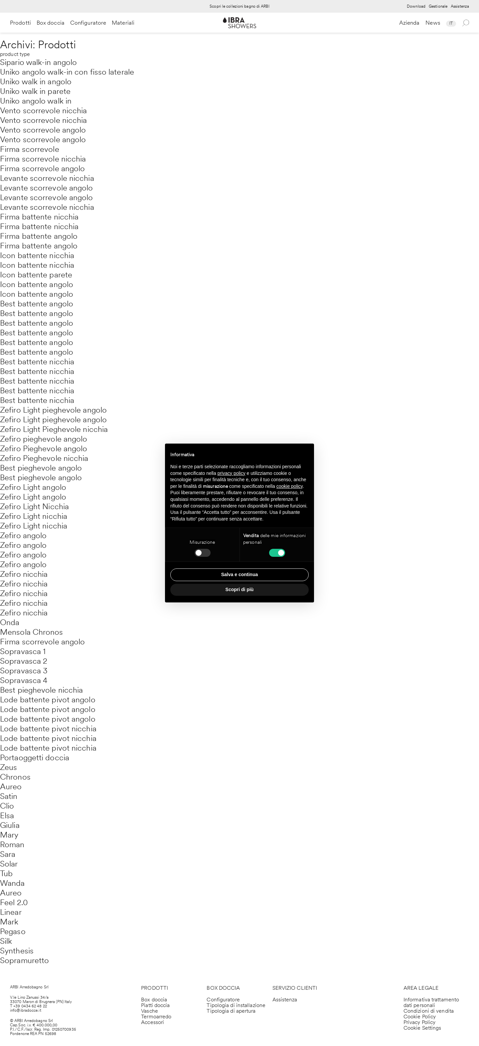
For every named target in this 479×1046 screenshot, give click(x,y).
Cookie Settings (422, 1028)
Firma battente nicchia (39, 216)
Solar (9, 864)
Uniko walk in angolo (36, 81)
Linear (11, 912)
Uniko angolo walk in (36, 101)
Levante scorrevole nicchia (47, 178)
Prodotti (20, 22)
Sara (7, 854)
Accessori (152, 1022)
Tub (6, 873)
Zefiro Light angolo (33, 487)
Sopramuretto (24, 960)
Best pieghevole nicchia (41, 690)
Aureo (11, 786)
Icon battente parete (36, 274)
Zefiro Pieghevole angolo (43, 448)
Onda (9, 622)
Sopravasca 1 (23, 651)
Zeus (8, 767)
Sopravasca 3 (24, 670)
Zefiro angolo (23, 535)
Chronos (15, 777)
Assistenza (460, 6)
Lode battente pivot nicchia (48, 728)
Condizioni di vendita (428, 1011)
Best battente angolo (36, 303)
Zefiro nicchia (24, 574)
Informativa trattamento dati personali (431, 1002)
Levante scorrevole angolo (46, 187)
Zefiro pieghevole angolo (43, 439)
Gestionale (438, 6)
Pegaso (13, 931)
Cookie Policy (419, 1016)
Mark (9, 921)
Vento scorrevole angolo (43, 130)
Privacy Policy (419, 1022)
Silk (6, 941)
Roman (12, 844)
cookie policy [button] (289, 486)
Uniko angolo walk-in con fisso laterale (67, 72)
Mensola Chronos (31, 632)
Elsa (7, 815)
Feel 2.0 (14, 902)
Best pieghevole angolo (41, 468)
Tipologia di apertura (231, 1011)
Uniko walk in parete (35, 91)
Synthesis (17, 950)
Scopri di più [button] (240, 589)
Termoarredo (156, 1016)
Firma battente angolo (39, 236)
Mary (9, 835)
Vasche (149, 1011)
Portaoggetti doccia (34, 757)
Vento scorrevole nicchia (43, 110)
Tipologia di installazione (236, 1005)
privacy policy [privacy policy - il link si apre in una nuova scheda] (231, 473)
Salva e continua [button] (239, 574)
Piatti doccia (155, 1005)
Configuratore (88, 22)
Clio (7, 806)
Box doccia (51, 22)
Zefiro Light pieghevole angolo (53, 410)
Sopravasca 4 (23, 680)
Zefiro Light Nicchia (34, 506)
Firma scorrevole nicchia (43, 159)
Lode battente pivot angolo (47, 699)
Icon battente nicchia (37, 255)
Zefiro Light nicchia (33, 516)
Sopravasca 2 (23, 661)
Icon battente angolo (36, 284)
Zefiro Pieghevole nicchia (44, 458)
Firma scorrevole (29, 149)
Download (416, 6)
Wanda (12, 883)
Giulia (10, 825)
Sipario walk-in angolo (38, 62)
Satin (9, 796)
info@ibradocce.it (25, 1010)
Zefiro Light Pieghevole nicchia (54, 429)
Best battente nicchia (37, 361)
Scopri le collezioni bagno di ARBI (239, 6)
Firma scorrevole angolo (42, 168)
